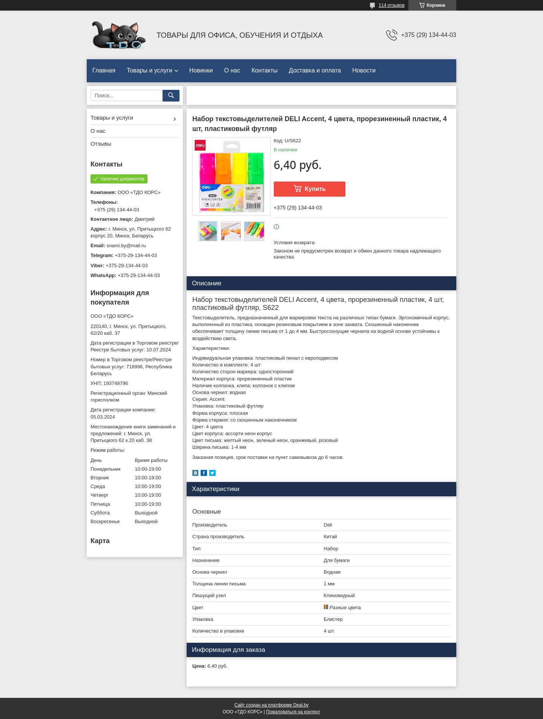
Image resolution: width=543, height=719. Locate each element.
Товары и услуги (149, 70)
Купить (315, 189)
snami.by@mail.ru (126, 245)
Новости (364, 70)
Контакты (265, 70)
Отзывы (100, 143)
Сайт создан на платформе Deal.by (272, 705)
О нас (232, 70)
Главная (103, 70)
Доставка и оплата (315, 70)
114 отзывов (392, 5)
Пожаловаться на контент (293, 711)
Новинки (201, 70)
